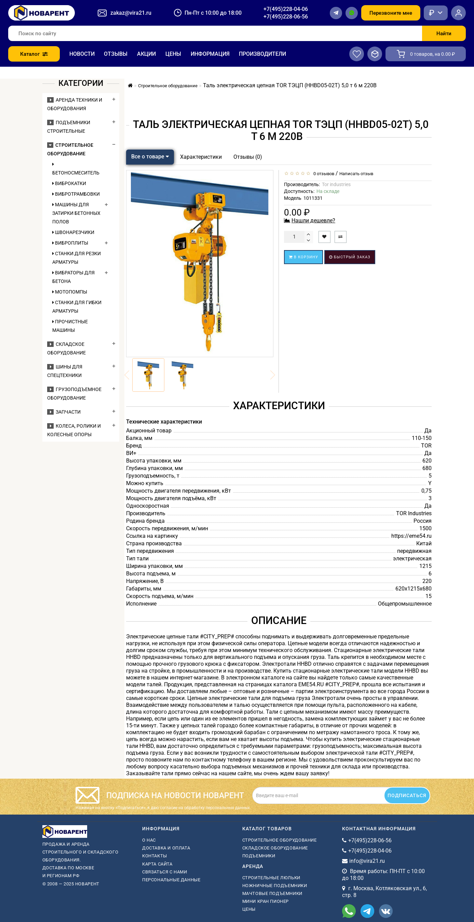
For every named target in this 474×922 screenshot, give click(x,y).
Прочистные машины (70, 326)
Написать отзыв (356, 173)
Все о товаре (150, 156)
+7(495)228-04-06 (285, 9)
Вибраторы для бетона (73, 277)
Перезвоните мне (390, 13)
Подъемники (258, 855)
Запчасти (64, 412)
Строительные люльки (271, 877)
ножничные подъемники (274, 885)
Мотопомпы (69, 292)
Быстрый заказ (349, 257)
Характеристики (201, 157)
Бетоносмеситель (75, 169)
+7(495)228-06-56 (285, 16)
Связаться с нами (164, 871)
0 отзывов (322, 173)
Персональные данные (171, 879)
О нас (149, 840)
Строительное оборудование (279, 840)
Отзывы (115, 54)
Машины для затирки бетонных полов (76, 213)
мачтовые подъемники (272, 893)
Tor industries (336, 184)
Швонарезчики (73, 232)
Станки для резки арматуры (76, 258)
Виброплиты (70, 243)
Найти (443, 33)
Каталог (34, 54)
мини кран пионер (265, 901)
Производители (262, 54)
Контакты (154, 855)
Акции (146, 54)
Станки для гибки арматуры (76, 307)
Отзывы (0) (247, 157)
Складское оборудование (275, 847)
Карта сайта (157, 864)
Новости (82, 54)
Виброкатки (69, 183)
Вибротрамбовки (76, 194)
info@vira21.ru (367, 861)
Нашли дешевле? (313, 220)
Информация (210, 54)
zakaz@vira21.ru (130, 13)
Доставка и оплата (166, 847)
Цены (173, 54)
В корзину (303, 257)
